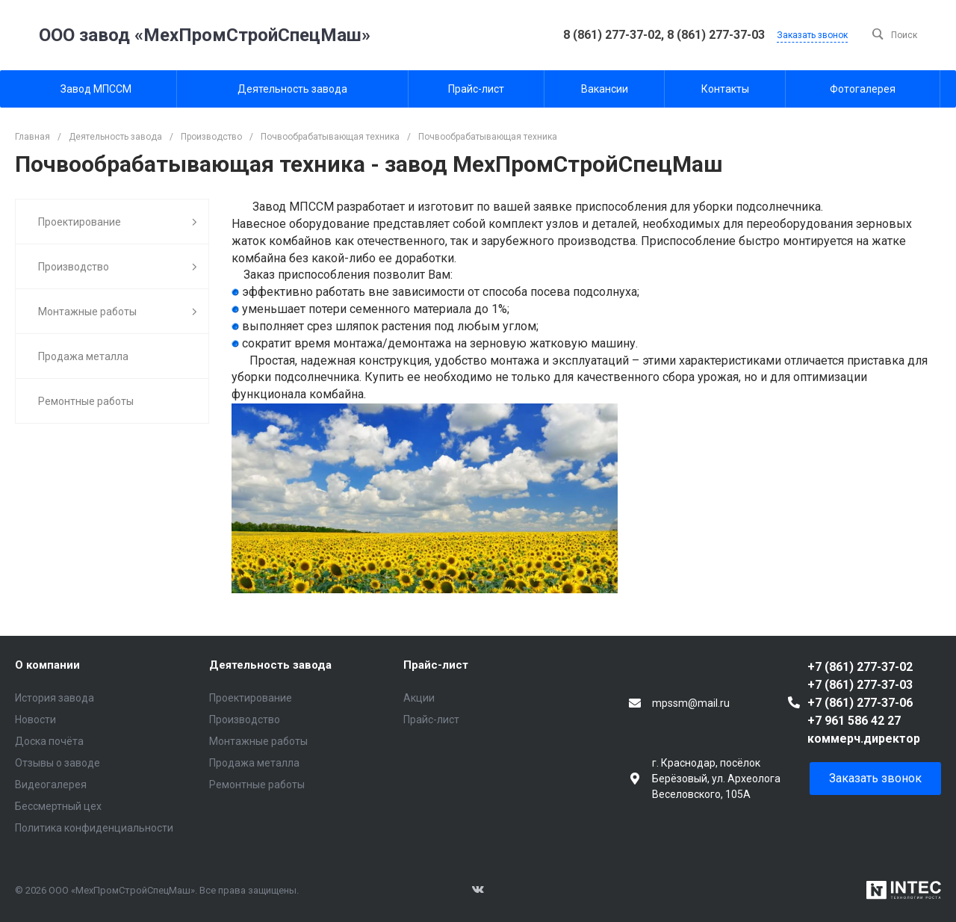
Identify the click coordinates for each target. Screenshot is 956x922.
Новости (35, 719)
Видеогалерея (51, 784)
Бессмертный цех (58, 806)
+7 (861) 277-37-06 (860, 703)
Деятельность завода (270, 665)
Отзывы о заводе (57, 763)
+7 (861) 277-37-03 (860, 685)
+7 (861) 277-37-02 (860, 667)
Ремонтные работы (257, 784)
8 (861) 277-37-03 (716, 35)
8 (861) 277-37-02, (615, 35)
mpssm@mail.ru (691, 703)
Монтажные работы (258, 741)
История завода (54, 698)
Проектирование (250, 698)
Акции (419, 698)
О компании (47, 665)
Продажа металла (254, 763)
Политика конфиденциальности (94, 828)
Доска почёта (49, 741)
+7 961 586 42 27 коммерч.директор (863, 730)
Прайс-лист (435, 665)
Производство (244, 719)
